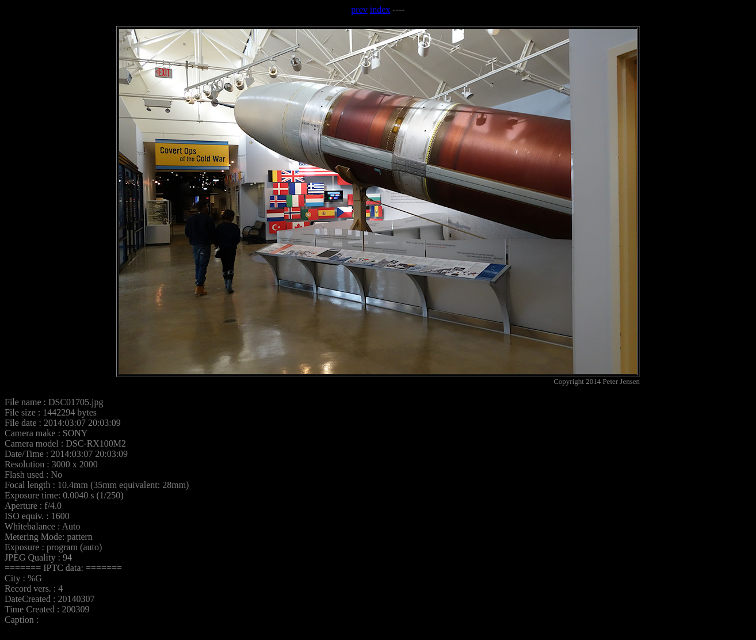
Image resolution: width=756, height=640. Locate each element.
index (380, 9)
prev (359, 9)
